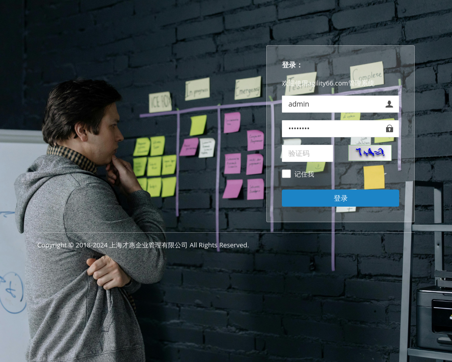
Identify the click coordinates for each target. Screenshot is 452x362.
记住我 (304, 174)
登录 (341, 198)
